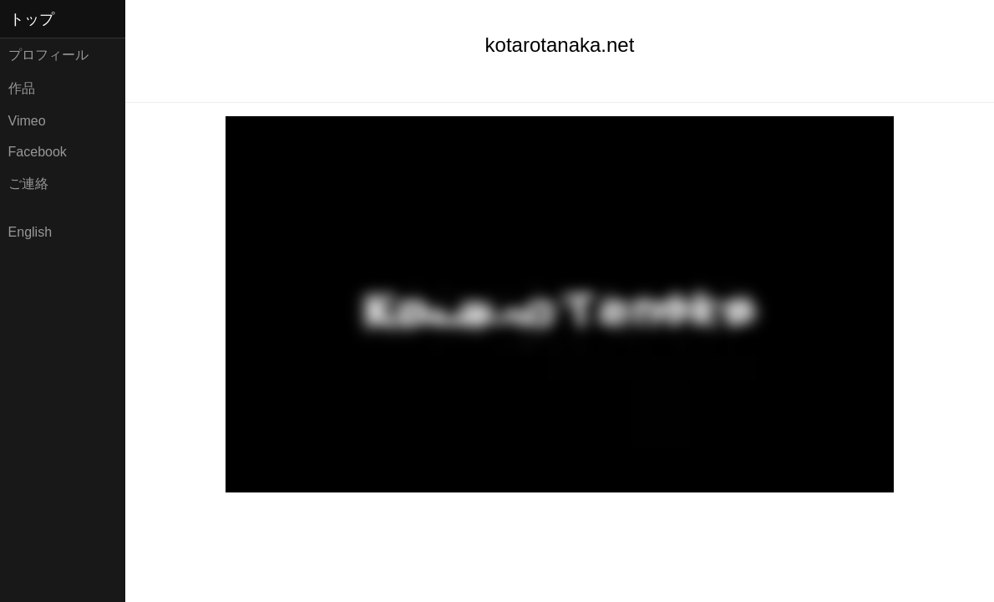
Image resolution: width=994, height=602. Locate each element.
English (30, 232)
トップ (31, 19)
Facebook (37, 152)
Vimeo (27, 121)
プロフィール (48, 55)
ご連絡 (28, 183)
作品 (21, 88)
